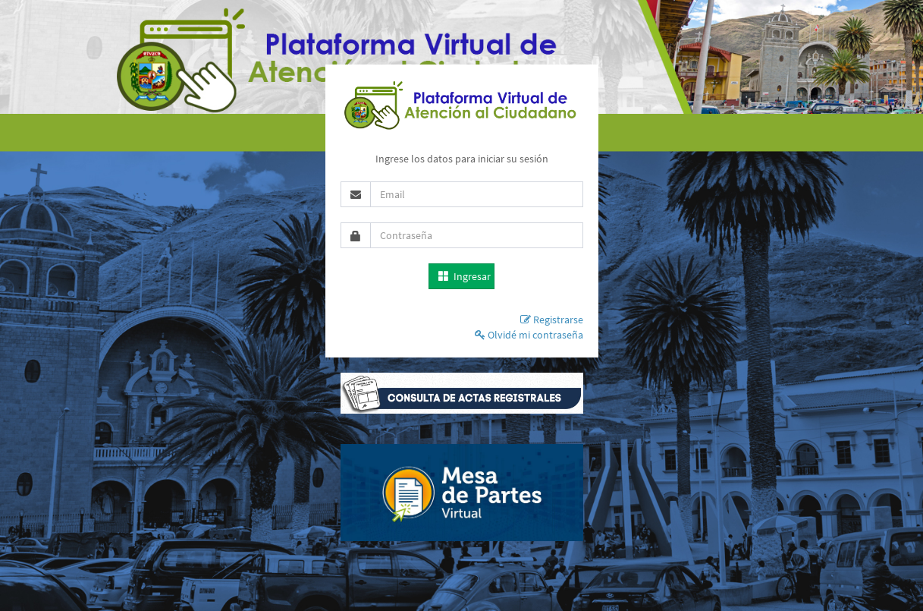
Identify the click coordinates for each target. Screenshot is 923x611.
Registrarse (551, 319)
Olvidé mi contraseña (529, 335)
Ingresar (464, 276)
